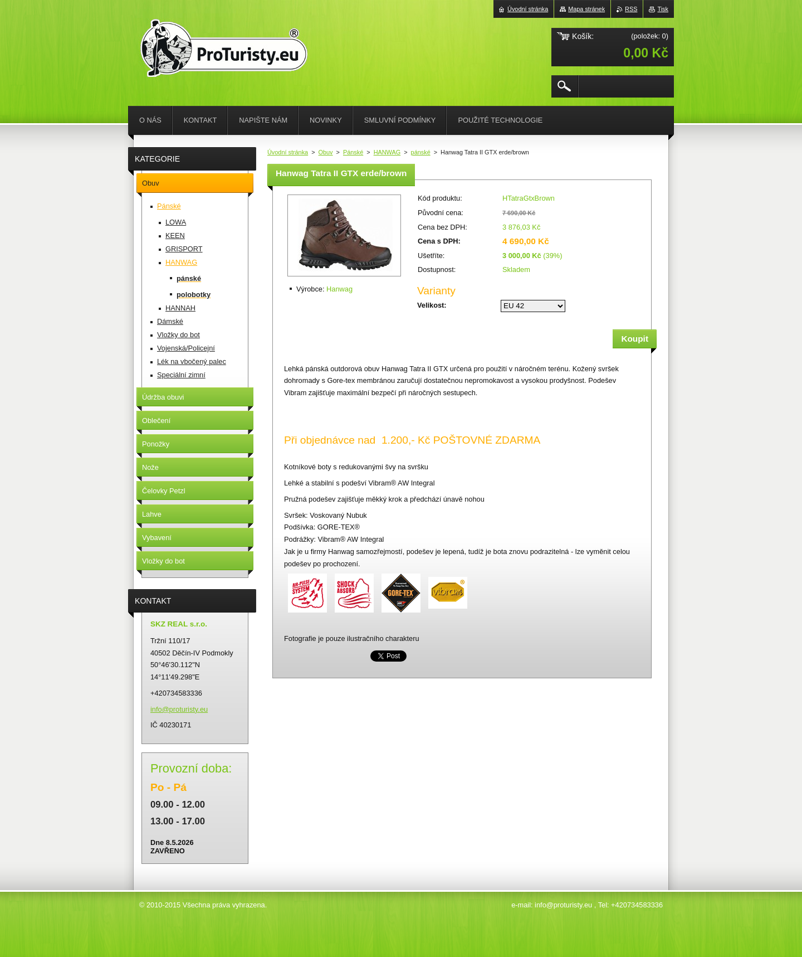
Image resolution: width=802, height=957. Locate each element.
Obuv (326, 152)
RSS (631, 9)
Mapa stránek (586, 9)
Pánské (353, 152)
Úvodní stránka (287, 152)
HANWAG (387, 152)
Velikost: (432, 305)
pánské (421, 152)
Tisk (662, 9)
